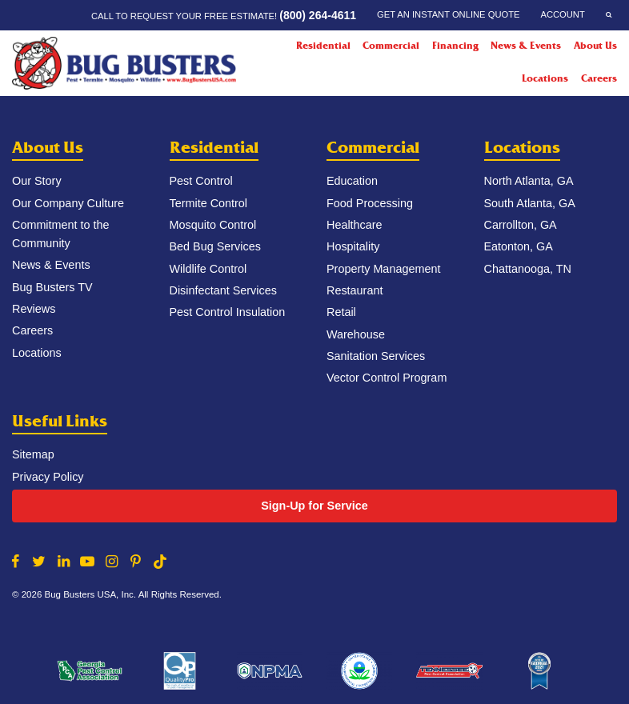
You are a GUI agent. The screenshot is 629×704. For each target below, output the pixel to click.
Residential (214, 148)
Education (352, 180)
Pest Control (201, 180)
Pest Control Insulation (228, 312)
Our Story (37, 180)
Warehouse (356, 334)
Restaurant (355, 290)
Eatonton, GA (518, 246)
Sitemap (33, 454)
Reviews (33, 308)
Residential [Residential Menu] (323, 45)
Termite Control (209, 203)
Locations (545, 78)
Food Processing (370, 203)
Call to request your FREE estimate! (223, 15)
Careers (599, 78)
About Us (47, 148)
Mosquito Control (213, 224)
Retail (341, 312)
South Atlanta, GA (529, 203)
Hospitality (353, 246)
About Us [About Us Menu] (595, 45)
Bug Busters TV (52, 287)
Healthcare (355, 224)
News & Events (526, 45)
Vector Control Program (387, 377)
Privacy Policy (48, 476)
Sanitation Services (376, 356)
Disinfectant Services (223, 290)
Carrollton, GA (520, 224)
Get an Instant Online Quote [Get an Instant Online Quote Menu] (448, 14)
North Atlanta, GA (529, 180)
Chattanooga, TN (527, 268)
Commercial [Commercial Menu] (391, 45)
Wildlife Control (208, 268)
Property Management (383, 268)
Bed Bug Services (215, 246)
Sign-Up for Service (314, 505)
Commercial (373, 148)
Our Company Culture (68, 203)
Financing (455, 45)
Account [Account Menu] (562, 14)
